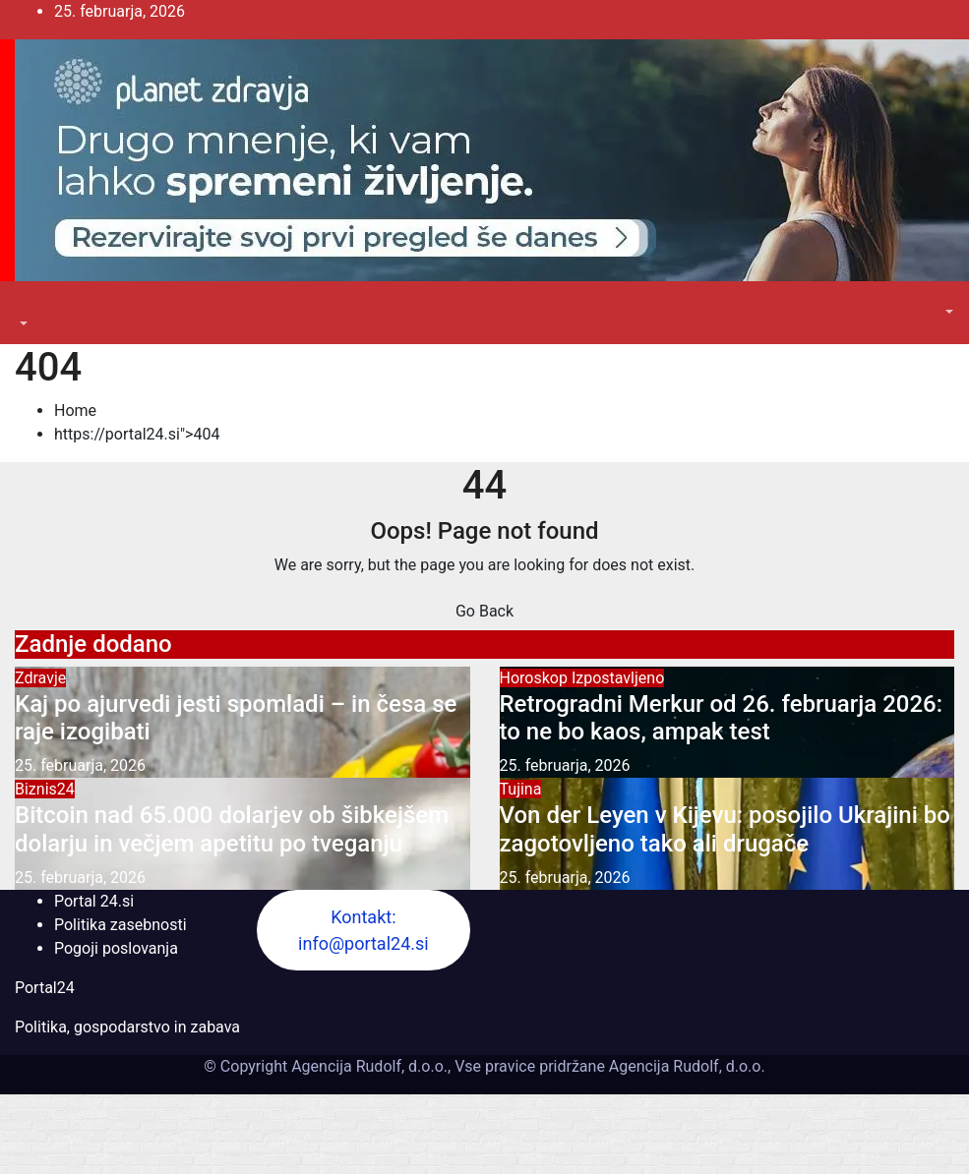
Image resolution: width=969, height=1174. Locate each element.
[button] (22, 324)
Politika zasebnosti (120, 924)
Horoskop (536, 678)
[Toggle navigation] (28, 306)
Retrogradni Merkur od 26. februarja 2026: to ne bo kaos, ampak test (721, 718)
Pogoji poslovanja (116, 948)
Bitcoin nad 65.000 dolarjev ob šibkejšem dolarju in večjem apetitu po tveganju (232, 829)
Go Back (484, 611)
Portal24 (45, 987)
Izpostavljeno (618, 678)
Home (75, 410)
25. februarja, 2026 (80, 765)
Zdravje (40, 678)
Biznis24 (45, 789)
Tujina (521, 789)
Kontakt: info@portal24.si (363, 930)
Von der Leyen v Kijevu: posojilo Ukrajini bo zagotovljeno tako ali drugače (725, 829)
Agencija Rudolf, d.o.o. (685, 1066)
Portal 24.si (94, 901)
